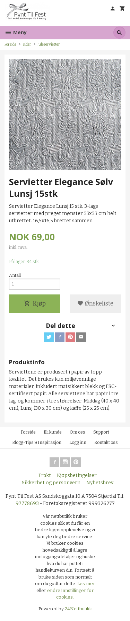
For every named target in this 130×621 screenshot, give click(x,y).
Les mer (86, 583)
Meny (16, 32)
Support (101, 432)
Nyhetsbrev (99, 483)
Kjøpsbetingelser (77, 475)
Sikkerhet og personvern (51, 483)
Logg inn (77, 442)
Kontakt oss (106, 442)
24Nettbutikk (78, 608)
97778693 (27, 503)
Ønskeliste (95, 303)
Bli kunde (53, 432)
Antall (15, 275)
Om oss (77, 432)
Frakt (44, 475)
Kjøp (35, 303)
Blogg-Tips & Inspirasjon (36, 442)
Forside (10, 44)
